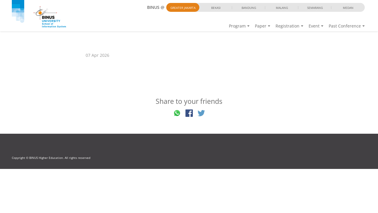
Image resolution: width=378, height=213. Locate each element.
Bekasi (216, 7)
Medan (348, 7)
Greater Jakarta (182, 7)
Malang (282, 7)
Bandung (249, 7)
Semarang (315, 7)
